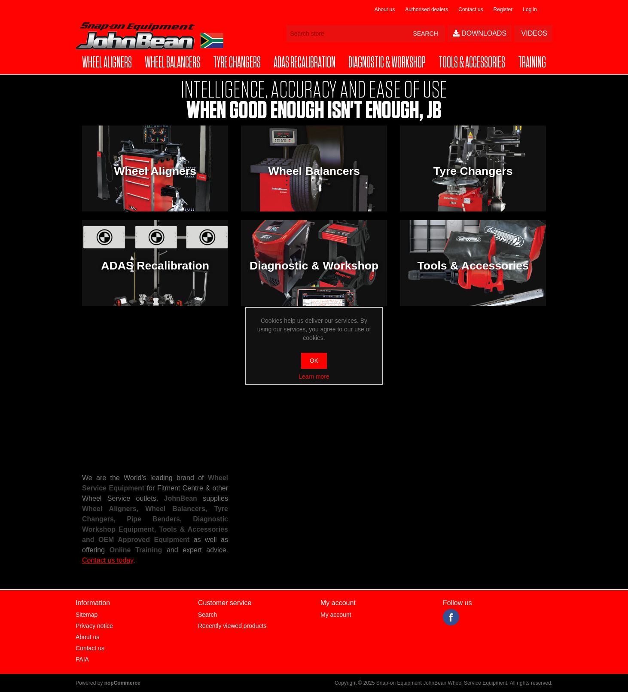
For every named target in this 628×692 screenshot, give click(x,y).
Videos (533, 33)
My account (335, 614)
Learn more (314, 376)
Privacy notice (94, 625)
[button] (107, 63)
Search (207, 614)
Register (503, 9)
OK (314, 360)
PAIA (82, 659)
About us (385, 9)
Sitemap (87, 614)
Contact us (470, 9)
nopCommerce (122, 683)
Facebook (451, 617)
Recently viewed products (232, 625)
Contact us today (107, 560)
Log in (530, 9)
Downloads (479, 33)
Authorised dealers (426, 9)
